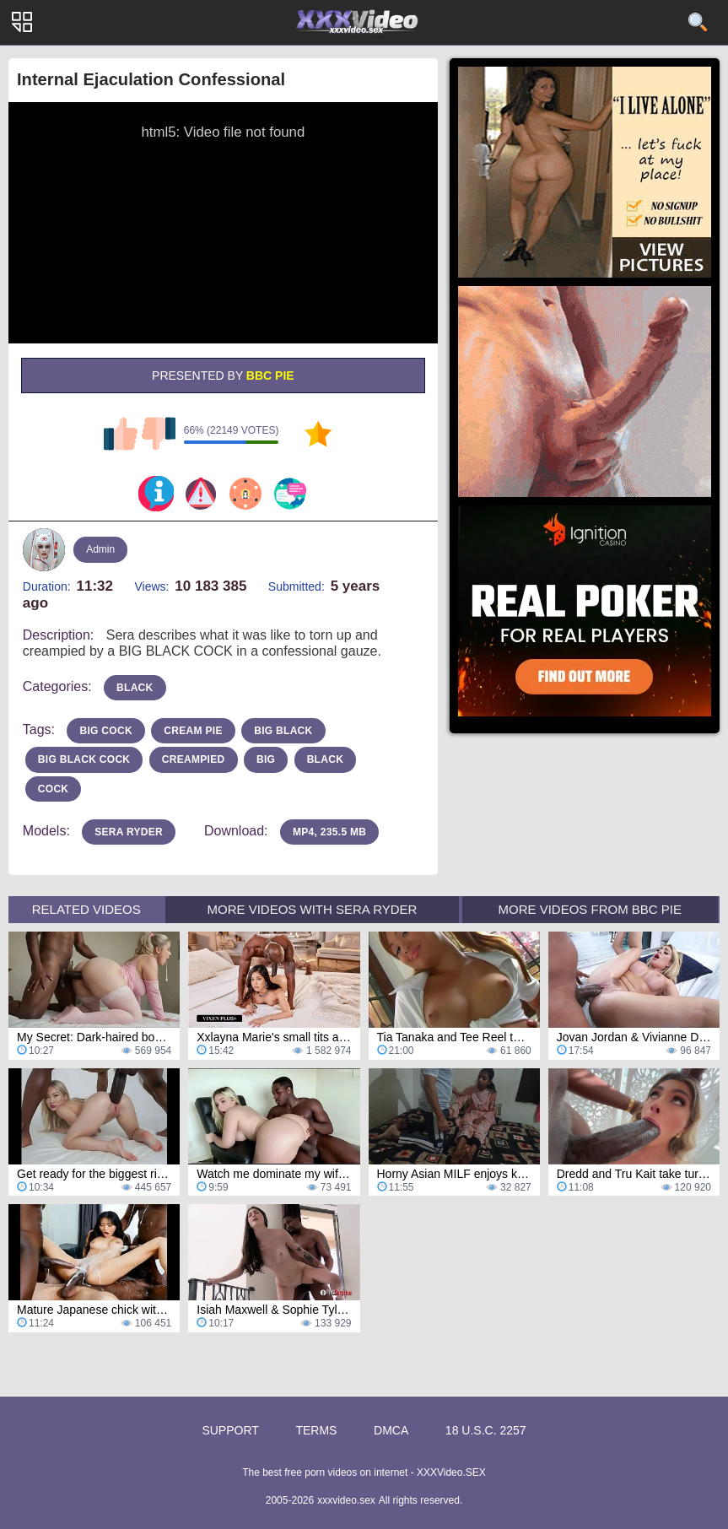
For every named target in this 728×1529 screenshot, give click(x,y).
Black (325, 759)
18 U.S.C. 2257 (485, 1430)
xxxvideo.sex (346, 1500)
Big (265, 759)
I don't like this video (158, 434)
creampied (193, 759)
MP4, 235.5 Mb (329, 832)
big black (283, 731)
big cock (105, 731)
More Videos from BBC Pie (590, 909)
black (135, 688)
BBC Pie (270, 375)
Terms (316, 1430)
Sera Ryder (128, 832)
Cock (53, 789)
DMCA (391, 1430)
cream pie (193, 731)
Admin (100, 549)
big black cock (84, 759)
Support (230, 1430)
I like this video (121, 434)
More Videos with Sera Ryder (313, 909)
